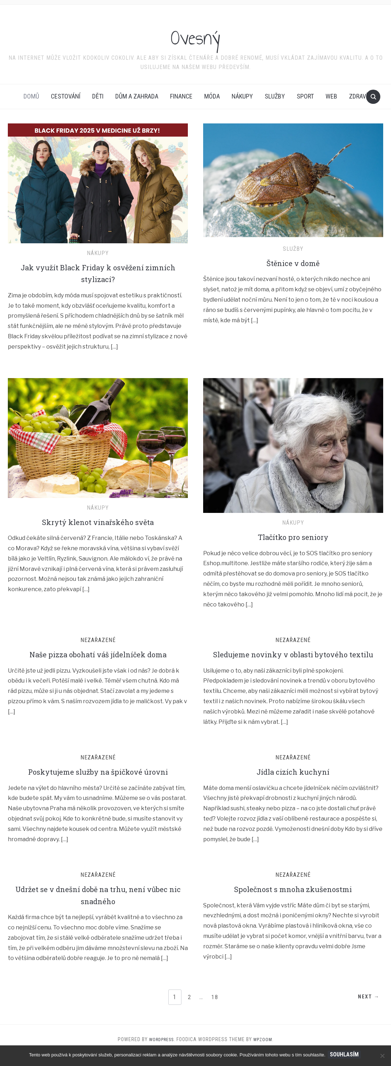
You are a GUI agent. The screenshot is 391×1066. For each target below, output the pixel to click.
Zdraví (358, 96)
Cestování (65, 96)
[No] (382, 1055)
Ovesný (195, 35)
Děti (98, 96)
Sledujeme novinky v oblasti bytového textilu (293, 660)
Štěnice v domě (293, 263)
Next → (365, 1009)
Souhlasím (345, 1054)
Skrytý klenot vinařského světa (98, 521)
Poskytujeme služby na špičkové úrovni (98, 783)
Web (331, 96)
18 (216, 1009)
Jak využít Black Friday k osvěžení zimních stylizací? (97, 273)
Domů (31, 96)
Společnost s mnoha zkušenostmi (293, 901)
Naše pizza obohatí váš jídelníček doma (98, 654)
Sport (305, 96)
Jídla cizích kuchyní (293, 783)
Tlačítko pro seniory (293, 536)
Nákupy (242, 96)
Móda (212, 96)
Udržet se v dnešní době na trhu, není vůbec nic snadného (98, 907)
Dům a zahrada (136, 96)
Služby (275, 96)
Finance (181, 96)
